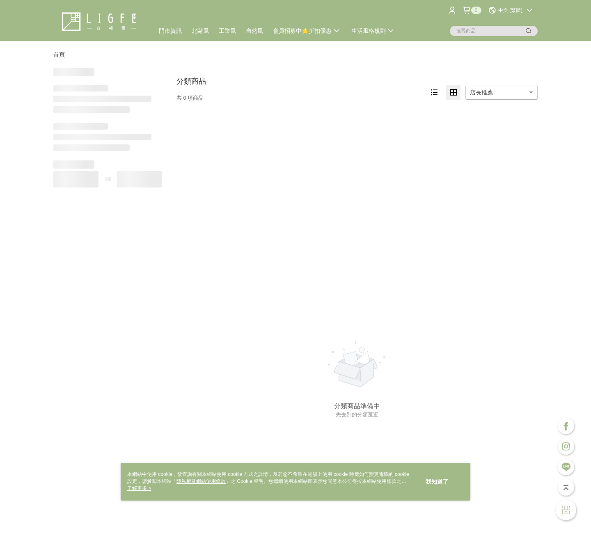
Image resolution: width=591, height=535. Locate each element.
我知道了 (437, 481)
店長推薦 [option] (481, 92)
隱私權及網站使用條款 (201, 481)
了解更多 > (139, 488)
